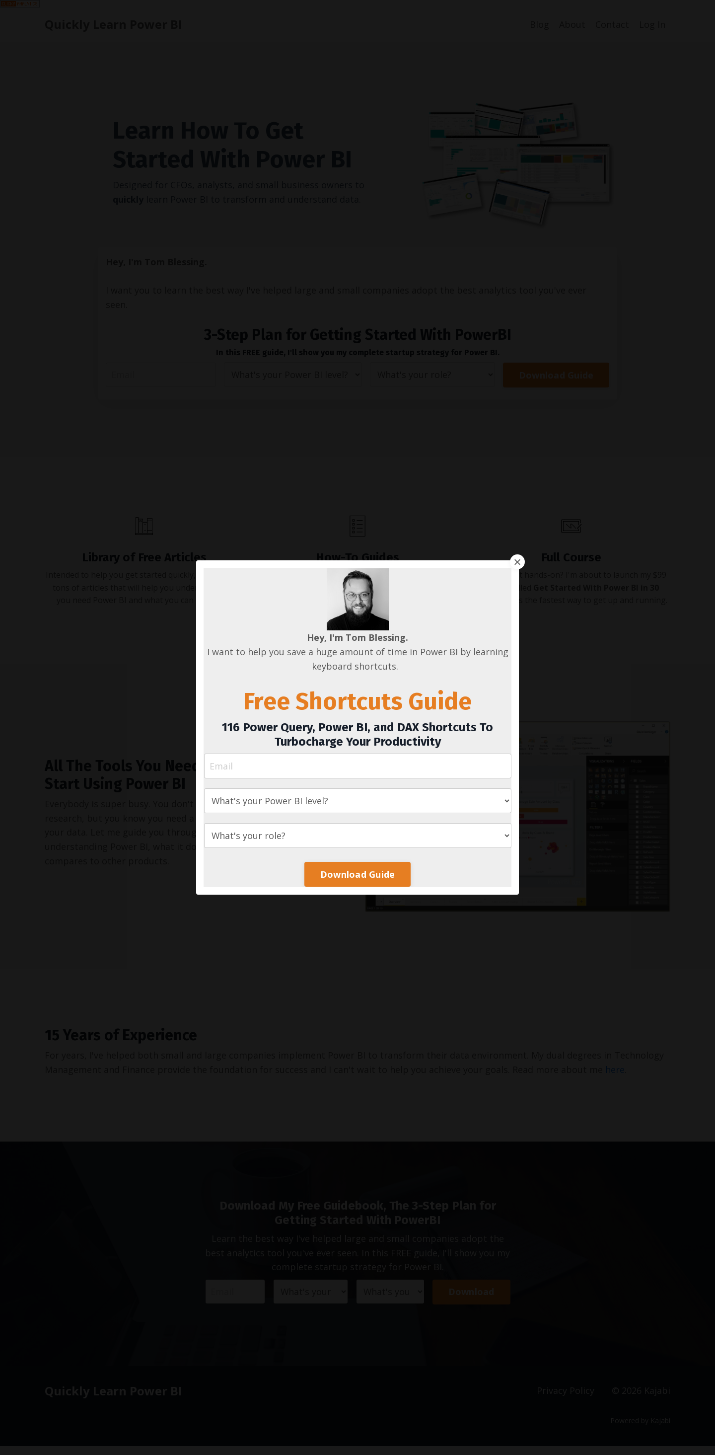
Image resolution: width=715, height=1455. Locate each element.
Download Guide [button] (357, 874)
